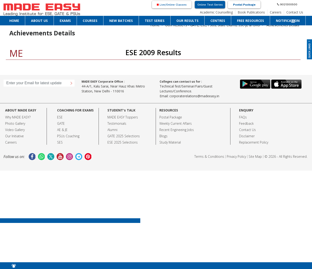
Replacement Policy (253, 142)
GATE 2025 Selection (122, 136)
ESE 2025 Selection (121, 142)
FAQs (243, 117)
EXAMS (65, 20)
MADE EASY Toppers (122, 117)
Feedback (246, 123)
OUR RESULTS (187, 20)
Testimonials (116, 123)
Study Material (170, 142)
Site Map (255, 156)
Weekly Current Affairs (175, 123)
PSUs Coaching (68, 136)
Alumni (112, 130)
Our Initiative (14, 136)
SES (60, 142)
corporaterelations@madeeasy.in (194, 96)
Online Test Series (210, 4)
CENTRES (217, 20)
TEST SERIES (155, 20)
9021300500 (287, 4)
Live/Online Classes (172, 4)
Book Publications (251, 12)
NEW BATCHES (121, 20)
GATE (61, 123)
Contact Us (294, 12)
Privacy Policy (236, 156)
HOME (14, 20)
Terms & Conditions (209, 156)
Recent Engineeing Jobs (176, 130)
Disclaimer (247, 136)
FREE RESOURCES (250, 20)
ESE (60, 117)
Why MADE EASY (17, 117)
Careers (275, 12)
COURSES (90, 20)
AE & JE (62, 130)
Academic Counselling (216, 12)
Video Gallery (15, 130)
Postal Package (244, 4)
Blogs (163, 136)
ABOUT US (39, 20)
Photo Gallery (15, 123)
